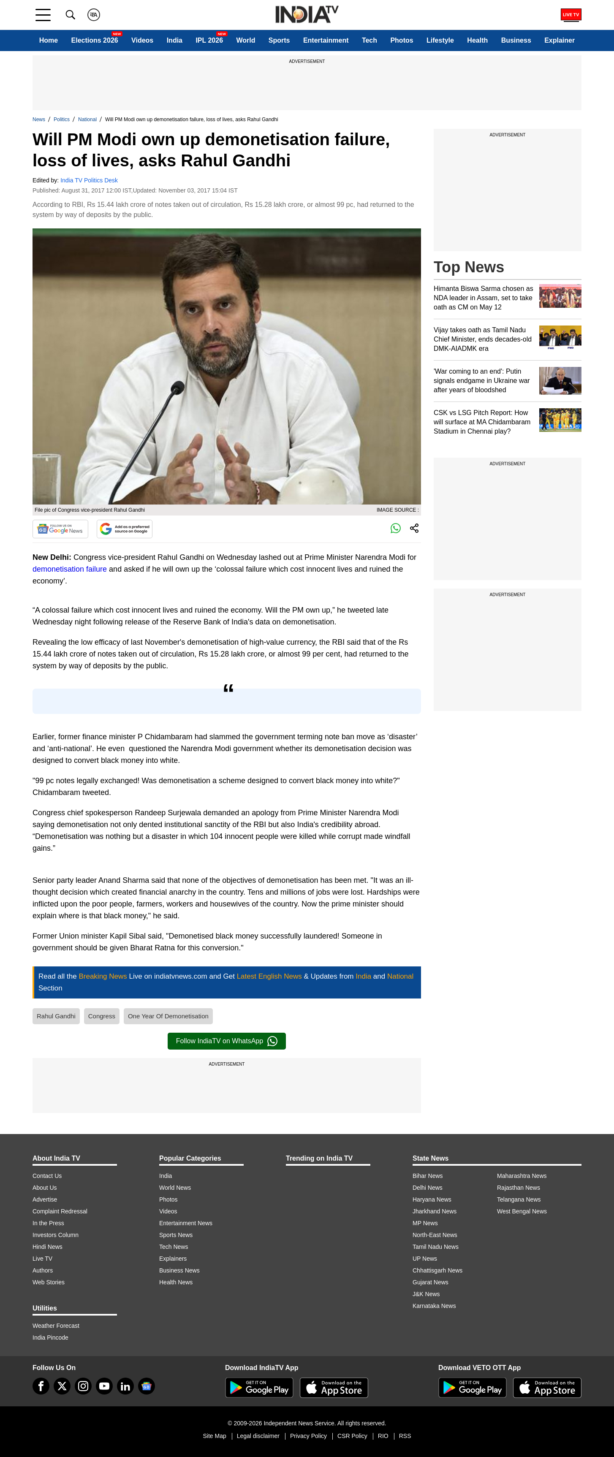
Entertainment (326, 40)
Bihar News (428, 1175)
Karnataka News (434, 1305)
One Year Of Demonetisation (168, 1016)
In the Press (48, 1223)
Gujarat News (430, 1282)
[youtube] (104, 1386)
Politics (62, 119)
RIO (383, 1436)
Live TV (42, 1258)
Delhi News (428, 1187)
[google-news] (146, 1386)
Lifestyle (440, 40)
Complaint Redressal (60, 1211)
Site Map (214, 1436)
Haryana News (432, 1199)
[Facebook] (41, 1386)
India (174, 40)
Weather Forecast (56, 1325)
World (245, 40)
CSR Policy (352, 1436)
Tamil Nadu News (436, 1246)
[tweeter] (62, 1386)
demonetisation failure (70, 569)
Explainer (559, 40)
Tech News (173, 1246)
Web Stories (49, 1282)
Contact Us (47, 1175)
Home (48, 40)
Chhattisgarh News (437, 1270)
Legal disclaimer (258, 1436)
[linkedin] (125, 1386)
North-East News (435, 1235)
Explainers (173, 1258)
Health (477, 40)
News (39, 119)
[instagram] (83, 1386)
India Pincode (50, 1337)
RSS (405, 1436)
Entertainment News (185, 1223)
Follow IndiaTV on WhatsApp (226, 1041)
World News (175, 1187)
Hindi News (47, 1246)
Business (516, 40)
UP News (425, 1258)
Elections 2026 (94, 40)
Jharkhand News (434, 1211)
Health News (176, 1282)
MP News (425, 1223)
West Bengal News (522, 1211)
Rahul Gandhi (56, 1016)
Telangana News (519, 1199)
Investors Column (56, 1235)
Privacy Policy (308, 1436)
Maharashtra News (522, 1175)
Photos (401, 40)
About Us (45, 1187)
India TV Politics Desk (89, 180)
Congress (101, 1016)
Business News (179, 1270)
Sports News (176, 1235)
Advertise (45, 1199)
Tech (369, 40)
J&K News (426, 1294)
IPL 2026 (209, 40)
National (87, 119)
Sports (279, 40)
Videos (142, 40)
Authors (43, 1270)
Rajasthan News (518, 1187)
